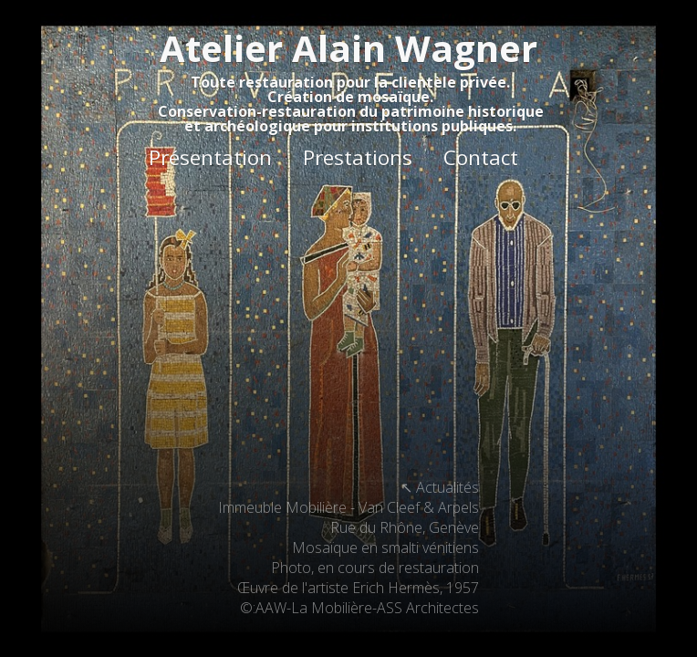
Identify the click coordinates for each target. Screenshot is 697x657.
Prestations (357, 157)
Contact (480, 157)
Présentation (210, 157)
